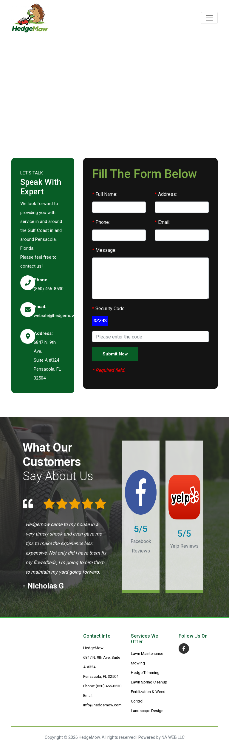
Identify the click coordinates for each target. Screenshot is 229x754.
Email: (162, 222)
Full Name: (104, 194)
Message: (104, 250)
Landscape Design (147, 710)
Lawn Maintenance (147, 653)
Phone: (101, 222)
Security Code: (109, 308)
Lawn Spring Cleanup (149, 682)
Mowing (138, 663)
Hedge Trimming (145, 672)
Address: (166, 194)
